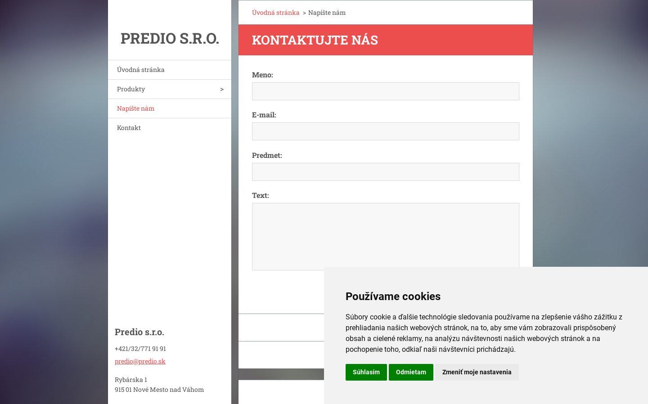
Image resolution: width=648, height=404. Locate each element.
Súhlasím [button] (366, 372)
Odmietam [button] (411, 372)
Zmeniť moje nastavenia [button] (477, 372)
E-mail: (264, 114)
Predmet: (267, 155)
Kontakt (129, 127)
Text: (260, 195)
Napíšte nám (136, 108)
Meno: (262, 74)
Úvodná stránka (141, 69)
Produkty (131, 89)
